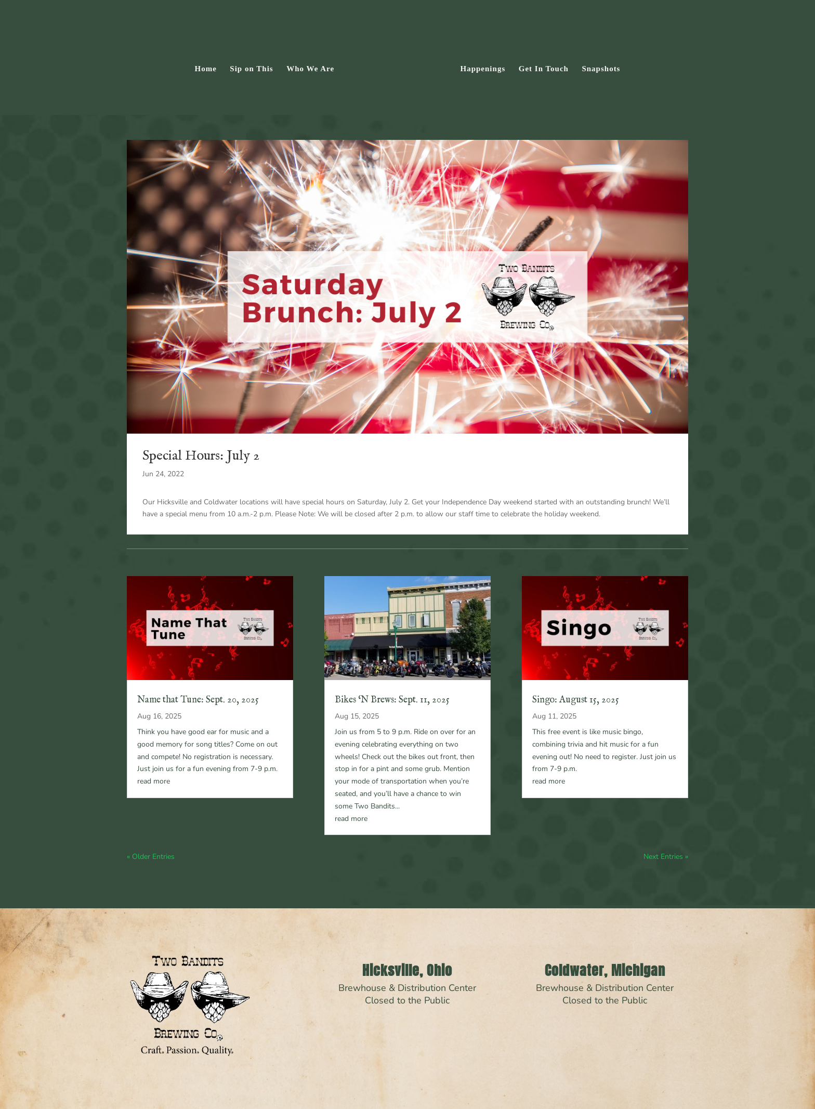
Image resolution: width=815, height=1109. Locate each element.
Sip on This (255, 66)
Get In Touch (540, 66)
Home (209, 66)
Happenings (479, 66)
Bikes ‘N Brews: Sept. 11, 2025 (392, 700)
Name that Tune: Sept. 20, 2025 (198, 700)
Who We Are (314, 66)
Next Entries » (665, 857)
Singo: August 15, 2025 (575, 700)
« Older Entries (151, 857)
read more (153, 781)
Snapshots (598, 66)
